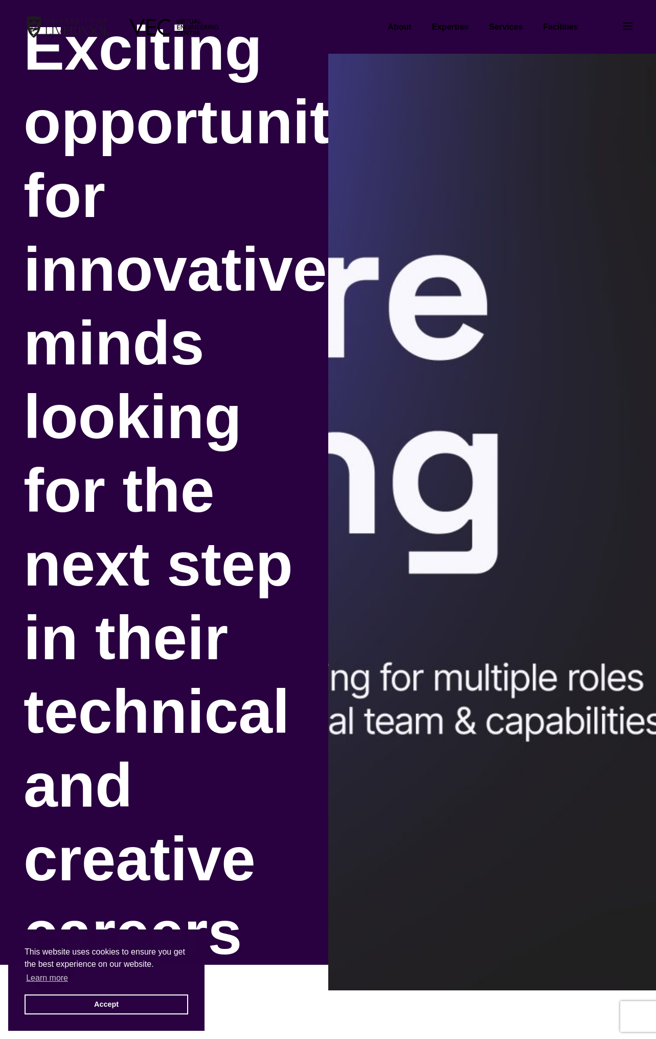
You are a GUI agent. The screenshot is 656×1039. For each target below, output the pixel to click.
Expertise (450, 27)
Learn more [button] (47, 977)
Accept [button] (106, 1004)
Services (506, 27)
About (399, 27)
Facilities (560, 27)
